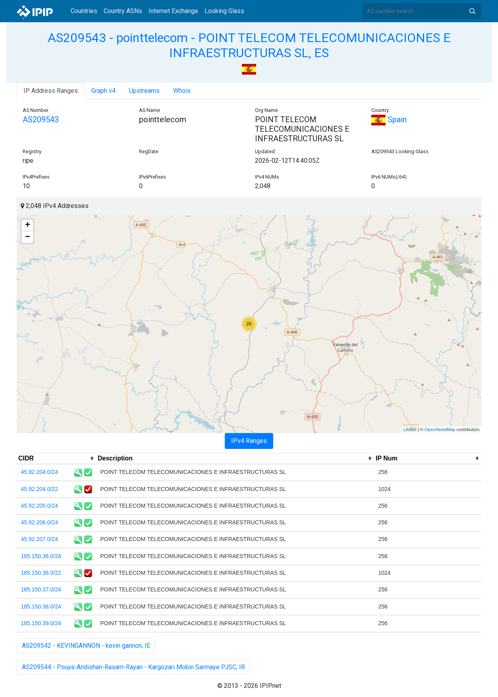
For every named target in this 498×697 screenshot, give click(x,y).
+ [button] (27, 225)
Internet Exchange (173, 11)
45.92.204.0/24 (39, 472)
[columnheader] (56, 458)
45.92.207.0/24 (39, 539)
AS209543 (41, 119)
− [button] (27, 237)
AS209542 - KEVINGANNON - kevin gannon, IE (86, 645)
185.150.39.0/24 (41, 623)
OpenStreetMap (440, 429)
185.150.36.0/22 (41, 573)
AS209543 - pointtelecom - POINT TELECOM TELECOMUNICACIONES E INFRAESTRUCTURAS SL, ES (249, 45)
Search (472, 11)
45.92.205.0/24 (39, 506)
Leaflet (410, 429)
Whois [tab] (182, 90)
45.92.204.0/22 (39, 489)
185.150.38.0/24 (41, 606)
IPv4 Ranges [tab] (249, 441)
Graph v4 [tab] (103, 90)
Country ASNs (123, 11)
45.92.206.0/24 (39, 522)
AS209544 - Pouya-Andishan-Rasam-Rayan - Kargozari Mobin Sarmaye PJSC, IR (133, 667)
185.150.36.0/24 (41, 556)
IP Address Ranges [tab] (50, 90)
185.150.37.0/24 (41, 589)
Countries (84, 11)
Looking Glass (224, 11)
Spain (389, 119)
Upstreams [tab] (144, 90)
